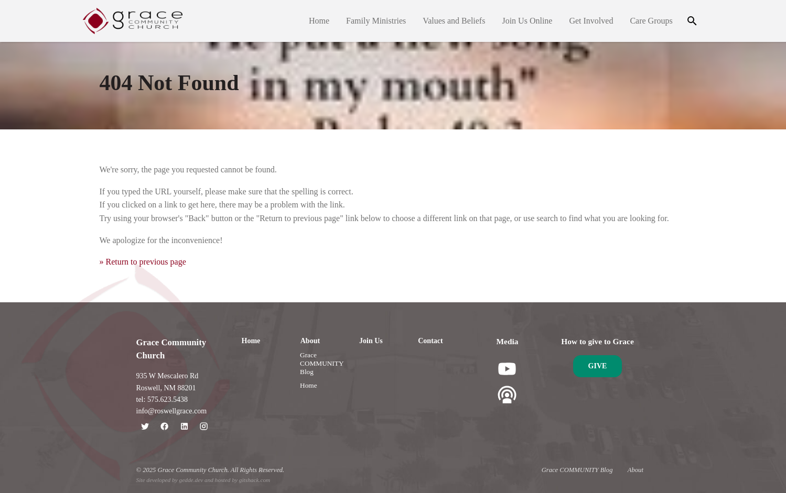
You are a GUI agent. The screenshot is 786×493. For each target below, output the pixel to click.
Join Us (371, 341)
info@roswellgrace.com (171, 411)
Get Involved (591, 20)
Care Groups (651, 20)
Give (597, 366)
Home (319, 20)
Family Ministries (376, 20)
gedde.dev (191, 480)
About (310, 341)
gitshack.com (254, 480)
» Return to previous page (143, 261)
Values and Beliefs (454, 20)
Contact (430, 341)
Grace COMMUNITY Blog (321, 363)
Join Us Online (527, 20)
